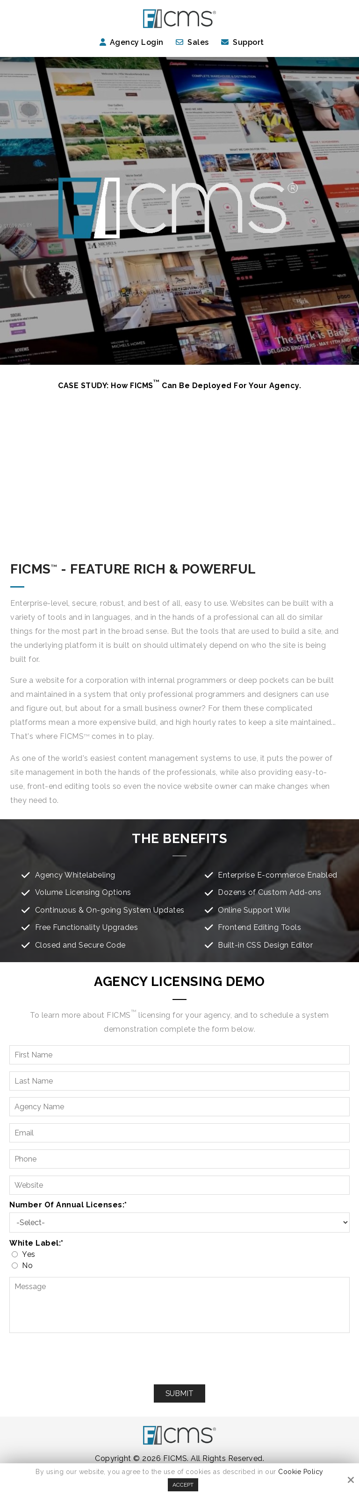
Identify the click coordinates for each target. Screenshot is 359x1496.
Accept (183, 1485)
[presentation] (179, 1359)
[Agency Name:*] (179, 1106)
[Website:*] (179, 1185)
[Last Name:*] (179, 1081)
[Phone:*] (179, 1159)
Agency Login (132, 42)
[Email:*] (179, 1132)
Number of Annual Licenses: (68, 1204)
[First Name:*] (179, 1054)
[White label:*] (15, 1254)
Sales (198, 42)
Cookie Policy (300, 1471)
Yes (26, 1254)
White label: (36, 1243)
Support (248, 42)
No (24, 1265)
